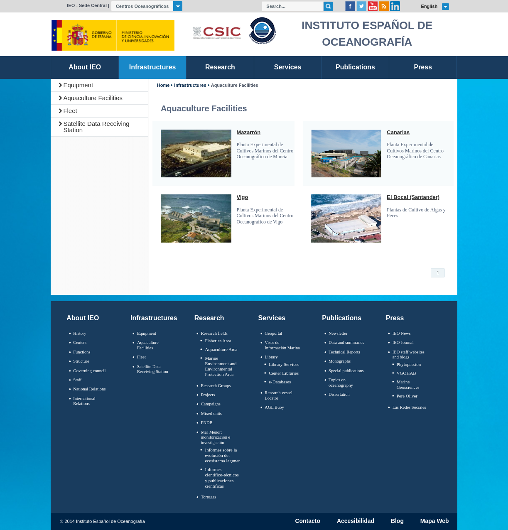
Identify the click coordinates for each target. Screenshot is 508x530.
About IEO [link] (85, 67)
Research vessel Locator (278, 395)
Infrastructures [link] (152, 67)
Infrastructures (190, 85)
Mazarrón (249, 132)
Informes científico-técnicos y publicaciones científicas (221, 477)
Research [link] (220, 67)
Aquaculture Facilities (93, 97)
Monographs (340, 361)
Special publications (346, 370)
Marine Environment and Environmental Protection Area (220, 366)
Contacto (307, 521)
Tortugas (208, 497)
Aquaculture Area (221, 349)
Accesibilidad (355, 521)
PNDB (207, 422)
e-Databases (280, 381)
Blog (397, 521)
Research (209, 317)
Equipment (78, 84)
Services (271, 317)
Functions (81, 352)
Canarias (398, 132)
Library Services (284, 364)
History (79, 333)
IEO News (402, 333)
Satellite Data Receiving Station (96, 126)
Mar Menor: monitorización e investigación (216, 437)
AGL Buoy (274, 407)
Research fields (214, 333)
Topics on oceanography (341, 383)
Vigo (242, 197)
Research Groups (216, 385)
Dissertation (339, 394)
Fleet (70, 110)
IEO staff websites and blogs (409, 355)
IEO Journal (403, 342)
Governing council (89, 370)
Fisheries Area (218, 340)
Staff (77, 380)
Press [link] (423, 67)
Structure (81, 361)
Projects (208, 395)
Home (163, 85)
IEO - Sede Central (87, 5)
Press (395, 317)
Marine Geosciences (408, 384)
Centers (79, 342)
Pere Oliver (407, 395)
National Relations (89, 389)
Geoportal (273, 333)
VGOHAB (406, 373)
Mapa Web (434, 521)
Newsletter (338, 333)
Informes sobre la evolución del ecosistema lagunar (222, 455)
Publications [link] (355, 67)
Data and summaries (346, 342)
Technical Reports (344, 352)
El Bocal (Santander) (413, 197)
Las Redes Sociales (409, 407)
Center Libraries (284, 373)
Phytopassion (409, 364)
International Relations (84, 401)
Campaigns (211, 404)
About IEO (82, 317)
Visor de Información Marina (282, 345)
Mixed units (211, 413)
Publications (341, 317)
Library (271, 357)
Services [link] (288, 67)
